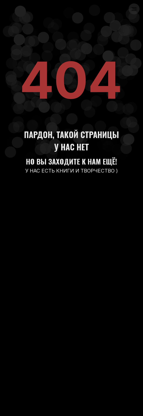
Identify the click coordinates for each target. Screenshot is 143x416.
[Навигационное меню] (134, 8)
